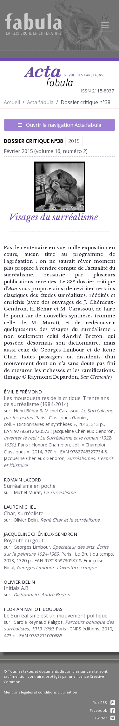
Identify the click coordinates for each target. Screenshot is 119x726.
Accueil (12, 102)
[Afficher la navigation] (105, 25)
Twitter (105, 718)
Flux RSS (103, 702)
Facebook (102, 710)
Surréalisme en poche (30, 485)
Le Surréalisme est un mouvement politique (56, 615)
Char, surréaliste (23, 513)
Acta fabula (40, 102)
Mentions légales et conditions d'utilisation (40, 692)
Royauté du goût (23, 540)
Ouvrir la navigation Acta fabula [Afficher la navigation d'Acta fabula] (59, 124)
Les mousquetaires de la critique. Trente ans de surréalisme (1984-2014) (56, 401)
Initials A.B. (17, 588)
